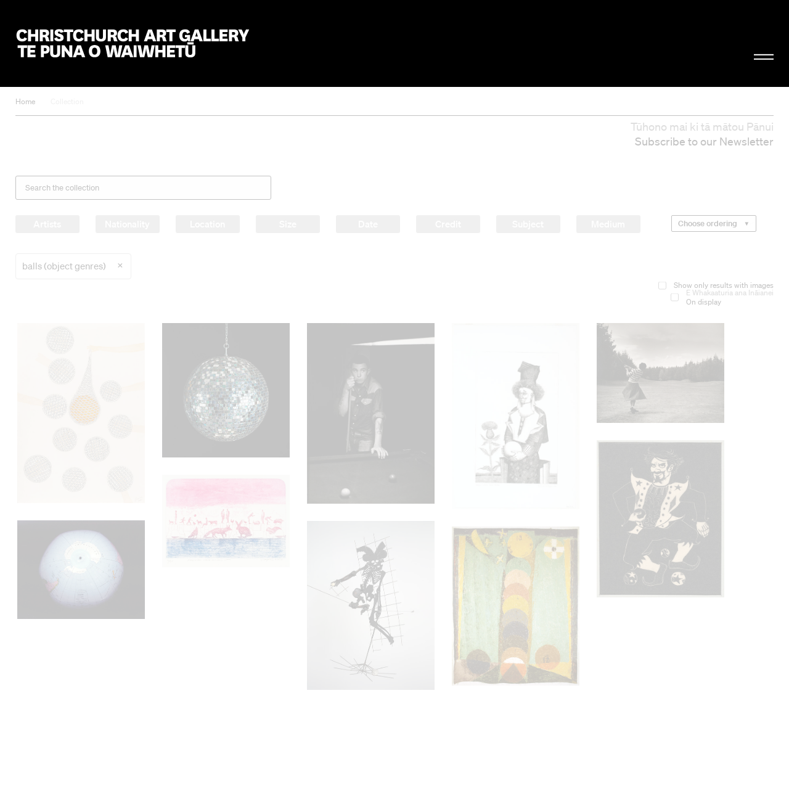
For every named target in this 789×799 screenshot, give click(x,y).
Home (25, 101)
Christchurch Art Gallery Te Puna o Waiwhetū (133, 44)
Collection (67, 101)
